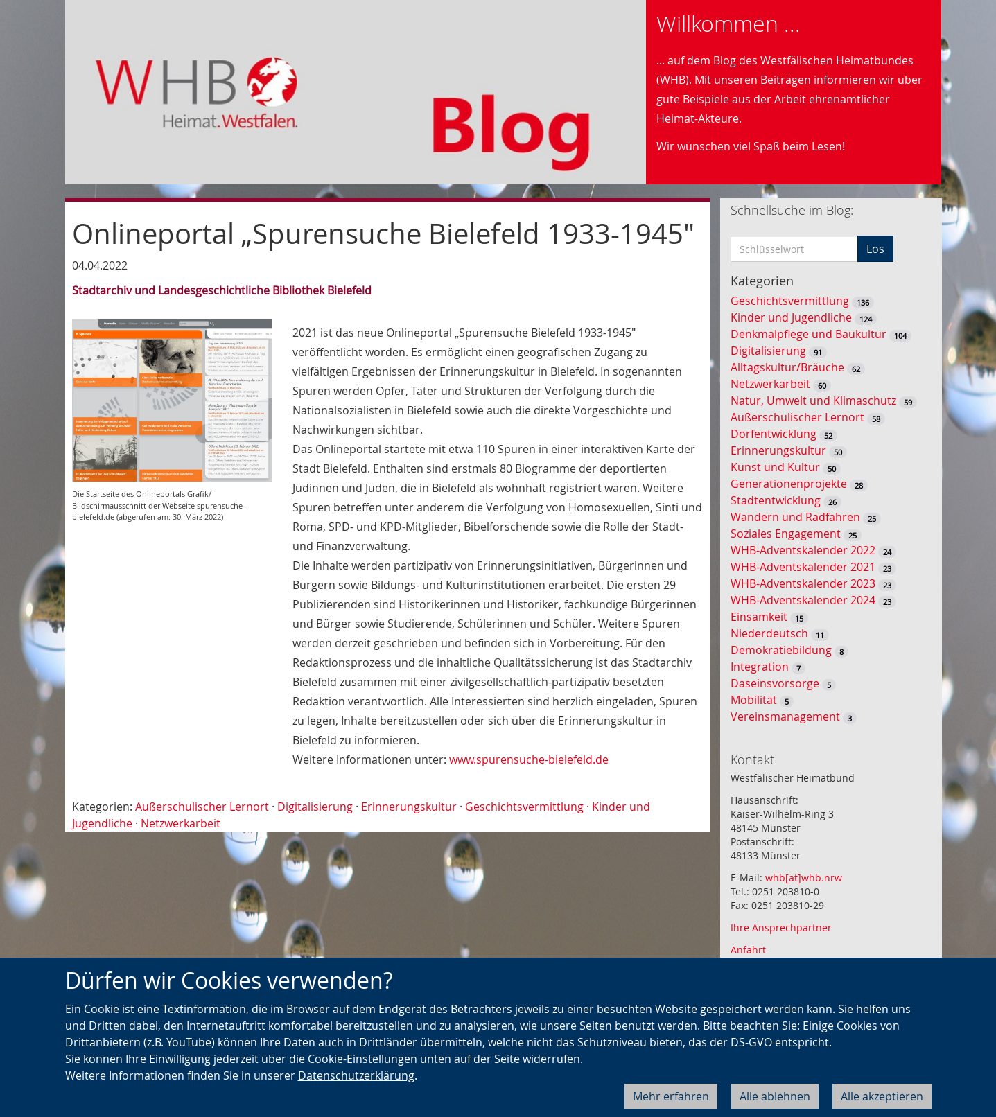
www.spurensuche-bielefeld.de (529, 759)
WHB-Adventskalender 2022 (803, 550)
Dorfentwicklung (773, 433)
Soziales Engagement (786, 533)
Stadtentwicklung (776, 500)
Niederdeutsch (769, 633)
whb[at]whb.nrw (803, 877)
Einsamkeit (759, 616)
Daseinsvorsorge (775, 683)
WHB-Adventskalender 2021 (803, 566)
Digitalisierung (315, 806)
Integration (760, 666)
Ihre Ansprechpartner (781, 927)
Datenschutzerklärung (356, 1075)
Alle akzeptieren (882, 1096)
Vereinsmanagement (785, 716)
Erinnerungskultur (409, 806)
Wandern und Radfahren (795, 517)
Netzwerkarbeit (180, 823)
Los (875, 248)
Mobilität (754, 699)
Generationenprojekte (789, 483)
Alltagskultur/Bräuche (787, 367)
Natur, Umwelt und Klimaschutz (813, 400)
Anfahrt (748, 949)
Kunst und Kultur (775, 467)
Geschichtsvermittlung (524, 806)
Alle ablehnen (775, 1096)
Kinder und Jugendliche (791, 317)
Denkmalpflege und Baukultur (808, 334)
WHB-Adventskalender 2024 (803, 600)
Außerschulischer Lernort (202, 806)
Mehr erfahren (671, 1096)
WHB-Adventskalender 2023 (803, 583)
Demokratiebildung (781, 650)
